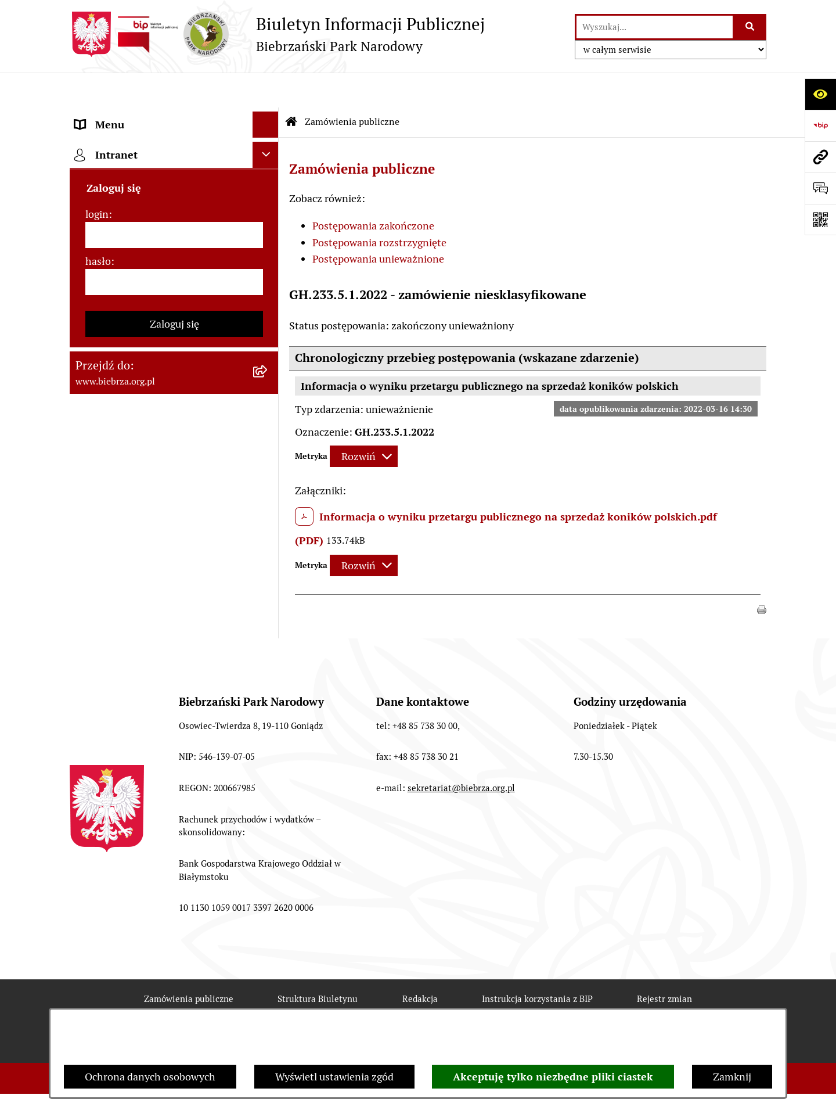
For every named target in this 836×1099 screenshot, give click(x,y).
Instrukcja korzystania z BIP (537, 963)
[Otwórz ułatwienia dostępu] (820, 94)
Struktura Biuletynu (318, 963)
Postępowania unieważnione (378, 224)
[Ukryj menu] (266, 90)
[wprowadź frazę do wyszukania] (655, 27)
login (97, 283)
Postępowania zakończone (373, 190)
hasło (98, 330)
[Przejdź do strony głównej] (277, 34)
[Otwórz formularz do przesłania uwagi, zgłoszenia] (820, 188)
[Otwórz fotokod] (820, 219)
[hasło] (174, 352)
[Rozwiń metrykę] (364, 422)
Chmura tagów (486, 1005)
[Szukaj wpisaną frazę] (750, 27)
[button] (761, 573)
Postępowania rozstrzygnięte (379, 207)
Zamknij (732, 1076)
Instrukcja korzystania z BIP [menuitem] (139, 194)
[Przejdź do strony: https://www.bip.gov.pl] (820, 125)
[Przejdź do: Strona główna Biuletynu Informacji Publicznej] (291, 87)
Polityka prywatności (602, 1005)
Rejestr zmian (664, 963)
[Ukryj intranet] (266, 224)
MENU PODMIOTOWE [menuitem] (126, 116)
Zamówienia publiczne (352, 87)
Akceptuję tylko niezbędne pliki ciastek (553, 1076)
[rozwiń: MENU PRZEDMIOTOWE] (268, 142)
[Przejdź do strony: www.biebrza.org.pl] (820, 157)
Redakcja (420, 963)
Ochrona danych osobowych (150, 1076)
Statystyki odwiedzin (371, 1005)
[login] (174, 305)
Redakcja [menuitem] (95, 168)
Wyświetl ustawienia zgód (334, 1076)
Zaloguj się (174, 393)
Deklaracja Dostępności (239, 1005)
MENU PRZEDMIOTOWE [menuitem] (132, 142)
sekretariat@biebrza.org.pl (461, 753)
